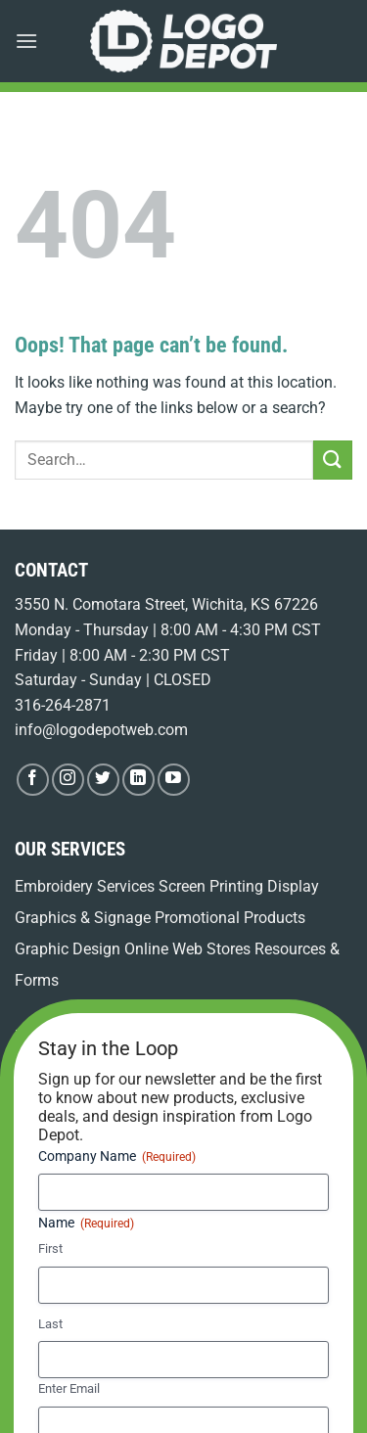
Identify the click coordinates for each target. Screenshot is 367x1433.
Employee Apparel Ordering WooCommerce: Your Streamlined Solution (151, 1145)
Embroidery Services (85, 886)
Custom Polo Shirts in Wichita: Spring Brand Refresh (160, 1219)
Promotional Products (230, 917)
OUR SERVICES (70, 849)
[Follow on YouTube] (174, 779)
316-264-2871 (63, 705)
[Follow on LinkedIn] (138, 779)
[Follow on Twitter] (103, 779)
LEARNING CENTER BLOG (108, 1037)
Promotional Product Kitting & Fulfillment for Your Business (180, 1071)
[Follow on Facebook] (33, 779)
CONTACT (51, 570)
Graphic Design (67, 949)
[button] (26, 41)
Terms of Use (198, 1347)
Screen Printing (211, 886)
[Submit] (332, 459)
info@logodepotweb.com (101, 729)
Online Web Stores (187, 949)
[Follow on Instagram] (68, 779)
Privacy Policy (289, 1347)
